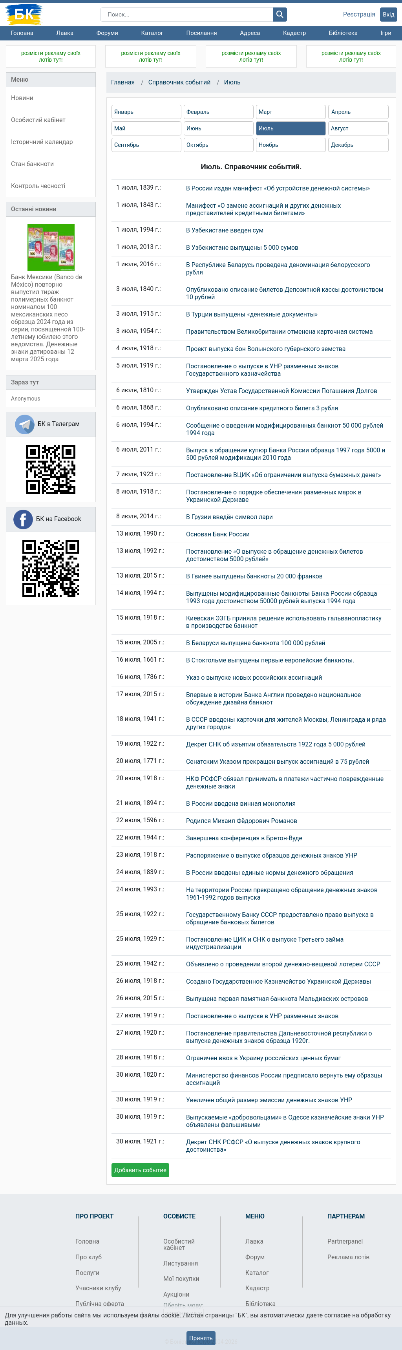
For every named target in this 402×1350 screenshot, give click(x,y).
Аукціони (176, 1294)
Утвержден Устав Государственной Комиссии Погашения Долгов (281, 391)
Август (339, 128)
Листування (180, 1263)
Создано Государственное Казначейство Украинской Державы (278, 981)
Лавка (65, 33)
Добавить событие (140, 1170)
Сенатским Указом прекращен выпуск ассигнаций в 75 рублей (277, 761)
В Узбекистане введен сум (224, 230)
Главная (123, 82)
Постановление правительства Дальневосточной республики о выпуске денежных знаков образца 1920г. (279, 1037)
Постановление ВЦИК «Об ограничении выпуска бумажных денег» (283, 475)
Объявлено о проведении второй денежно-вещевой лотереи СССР (283, 964)
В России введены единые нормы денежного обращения (269, 872)
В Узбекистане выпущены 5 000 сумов (242, 247)
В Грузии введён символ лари (229, 517)
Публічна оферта (99, 1304)
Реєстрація (359, 14)
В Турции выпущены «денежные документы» (252, 314)
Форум (255, 1257)
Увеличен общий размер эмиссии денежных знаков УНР (269, 1100)
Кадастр (294, 33)
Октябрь (197, 145)
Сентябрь (126, 145)
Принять (201, 1338)
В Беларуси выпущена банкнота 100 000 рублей (255, 643)
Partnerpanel (345, 1241)
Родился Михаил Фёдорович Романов (241, 821)
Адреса (250, 33)
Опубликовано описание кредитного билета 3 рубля (262, 408)
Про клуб (88, 1257)
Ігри (385, 33)
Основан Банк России (218, 534)
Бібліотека (343, 33)
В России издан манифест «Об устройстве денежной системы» (278, 188)
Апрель (341, 112)
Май (119, 128)
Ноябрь (268, 145)
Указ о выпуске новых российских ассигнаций (254, 677)
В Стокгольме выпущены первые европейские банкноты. (270, 660)
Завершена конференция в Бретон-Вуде (244, 838)
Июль (232, 82)
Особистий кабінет (179, 1244)
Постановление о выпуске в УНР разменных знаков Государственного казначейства (262, 369)
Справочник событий (179, 82)
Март (265, 112)
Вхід (389, 14)
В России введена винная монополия (241, 803)
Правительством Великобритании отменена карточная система (279, 331)
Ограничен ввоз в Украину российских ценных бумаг (263, 1058)
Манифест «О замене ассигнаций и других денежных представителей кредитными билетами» (263, 209)
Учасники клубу (98, 1288)
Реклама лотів (348, 1257)
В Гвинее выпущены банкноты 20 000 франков (254, 576)
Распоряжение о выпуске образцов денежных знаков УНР (271, 855)
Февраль (197, 112)
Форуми (107, 33)
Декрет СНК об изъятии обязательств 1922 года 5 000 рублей (275, 744)
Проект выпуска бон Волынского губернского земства (265, 349)
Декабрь (342, 145)
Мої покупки (181, 1278)
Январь (123, 112)
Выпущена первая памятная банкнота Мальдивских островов (277, 998)
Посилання (201, 33)
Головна (22, 33)
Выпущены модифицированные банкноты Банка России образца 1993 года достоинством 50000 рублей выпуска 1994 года (281, 597)
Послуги (87, 1273)
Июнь (193, 128)
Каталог (152, 33)
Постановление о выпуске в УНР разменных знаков (262, 1016)
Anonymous (25, 398)
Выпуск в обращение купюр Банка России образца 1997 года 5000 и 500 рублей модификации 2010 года (285, 453)
